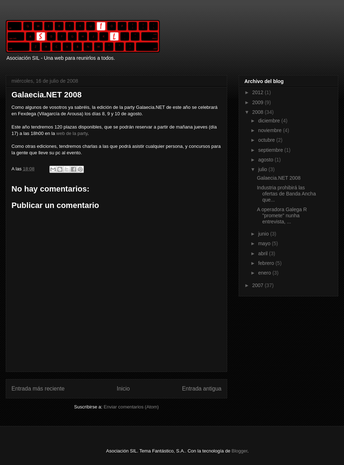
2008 (258, 112)
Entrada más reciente (37, 389)
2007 (258, 285)
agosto (266, 160)
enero (265, 273)
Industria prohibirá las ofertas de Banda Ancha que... (286, 194)
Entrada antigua (201, 389)
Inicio (123, 389)
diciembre (269, 120)
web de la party (71, 133)
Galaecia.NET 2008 (279, 178)
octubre (267, 140)
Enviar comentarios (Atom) (131, 407)
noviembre (270, 130)
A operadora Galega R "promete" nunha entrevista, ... (282, 215)
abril (263, 253)
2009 (258, 102)
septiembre (271, 150)
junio (264, 234)
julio (263, 169)
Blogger (239, 451)
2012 (258, 92)
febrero (266, 263)
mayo (265, 243)
